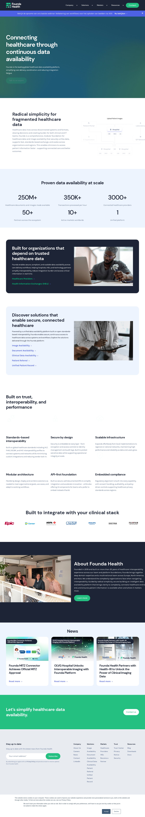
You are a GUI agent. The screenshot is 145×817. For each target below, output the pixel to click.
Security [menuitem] (117, 758)
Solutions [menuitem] (86, 5)
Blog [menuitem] (129, 748)
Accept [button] (106, 811)
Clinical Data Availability (24, 355)
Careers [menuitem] (76, 751)
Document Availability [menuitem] (91, 756)
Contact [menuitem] (132, 5)
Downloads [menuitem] (131, 751)
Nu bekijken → (121, 13)
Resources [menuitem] (116, 5)
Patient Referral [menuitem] (90, 770)
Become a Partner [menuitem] (104, 760)
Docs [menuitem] (129, 755)
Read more (14, 681)
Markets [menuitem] (101, 5)
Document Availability (23, 350)
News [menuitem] (75, 755)
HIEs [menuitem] (102, 755)
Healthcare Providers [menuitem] (104, 749)
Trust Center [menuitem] (119, 748)
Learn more (82, 598)
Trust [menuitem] (116, 744)
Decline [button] (116, 811)
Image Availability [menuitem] (91, 749)
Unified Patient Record (23, 365)
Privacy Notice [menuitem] (117, 753)
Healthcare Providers (22, 278)
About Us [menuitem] (77, 748)
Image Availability (21, 345)
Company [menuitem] (70, 5)
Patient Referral (19, 360)
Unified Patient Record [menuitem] (90, 778)
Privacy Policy (31, 761)
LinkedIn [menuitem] (76, 761)
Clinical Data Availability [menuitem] (92, 763)
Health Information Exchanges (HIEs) (30, 283)
